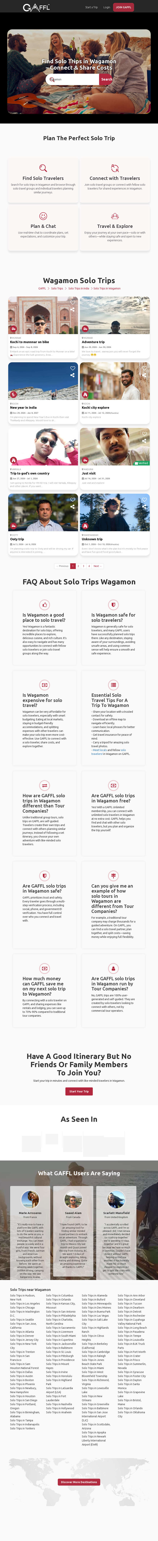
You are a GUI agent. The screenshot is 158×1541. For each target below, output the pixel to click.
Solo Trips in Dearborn (131, 1307)
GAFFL (42, 288)
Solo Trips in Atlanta (22, 1331)
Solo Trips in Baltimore (59, 1347)
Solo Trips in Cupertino (59, 1339)
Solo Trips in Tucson (130, 1303)
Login (106, 7)
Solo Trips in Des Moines (96, 1307)
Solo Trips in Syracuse (131, 1372)
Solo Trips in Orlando (58, 1299)
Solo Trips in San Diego (23, 1400)
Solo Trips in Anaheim (59, 1412)
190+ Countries (68, 88)
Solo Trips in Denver (22, 1335)
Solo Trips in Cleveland (131, 1299)
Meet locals (100, 750)
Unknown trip (92, 539)
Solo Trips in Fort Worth (132, 1351)
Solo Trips (57, 288)
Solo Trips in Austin (21, 1376)
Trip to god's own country (29, 473)
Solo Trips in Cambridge (96, 1351)
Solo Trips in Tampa (21, 1420)
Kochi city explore (95, 407)
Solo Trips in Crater (129, 1355)
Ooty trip (17, 539)
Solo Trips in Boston (22, 1380)
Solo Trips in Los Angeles (25, 1303)
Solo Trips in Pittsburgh (60, 1355)
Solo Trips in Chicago (22, 1307)
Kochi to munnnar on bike (29, 342)
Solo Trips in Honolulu (59, 1376)
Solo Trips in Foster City (132, 1376)
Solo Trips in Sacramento (60, 1327)
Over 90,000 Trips (93, 88)
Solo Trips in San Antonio (61, 1311)
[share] (72, 309)
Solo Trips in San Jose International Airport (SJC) (95, 1416)
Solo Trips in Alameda (94, 1295)
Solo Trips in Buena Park (96, 1311)
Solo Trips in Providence (60, 1359)
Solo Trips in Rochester (131, 1315)
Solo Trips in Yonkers (22, 1428)
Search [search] (106, 79)
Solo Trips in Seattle (22, 1319)
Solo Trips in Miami (93, 1368)
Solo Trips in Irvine (57, 1372)
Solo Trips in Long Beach (132, 1327)
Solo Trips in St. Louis (58, 1351)
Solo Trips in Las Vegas (95, 1315)
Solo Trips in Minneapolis (97, 1303)
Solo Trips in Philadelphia (61, 1315)
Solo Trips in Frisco (129, 1359)
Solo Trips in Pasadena (131, 1331)
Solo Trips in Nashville (59, 1404)
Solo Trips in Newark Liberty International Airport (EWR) (94, 1440)
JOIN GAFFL (123, 7)
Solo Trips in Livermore (59, 1331)
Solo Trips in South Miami (61, 1335)
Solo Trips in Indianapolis (24, 1424)
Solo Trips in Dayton (130, 1380)
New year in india (23, 407)
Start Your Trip (79, 1091)
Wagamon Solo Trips (79, 280)
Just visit (89, 473)
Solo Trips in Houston (22, 1396)
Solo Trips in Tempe (129, 1335)
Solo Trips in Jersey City (24, 1339)
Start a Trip (91, 7)
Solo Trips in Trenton (22, 1351)
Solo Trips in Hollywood (60, 1408)
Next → (98, 566)
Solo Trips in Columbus (59, 1295)
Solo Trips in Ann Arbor (131, 1295)
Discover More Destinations (79, 1482)
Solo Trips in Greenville (95, 1404)
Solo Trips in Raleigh (94, 1355)
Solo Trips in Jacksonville (61, 1343)
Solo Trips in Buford (93, 1299)
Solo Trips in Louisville (131, 1339)
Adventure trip (93, 342)
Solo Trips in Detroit (129, 1311)
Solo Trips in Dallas (21, 1372)
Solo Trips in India (78, 288)
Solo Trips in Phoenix (22, 1384)
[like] (72, 302)
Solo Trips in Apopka (94, 1432)
